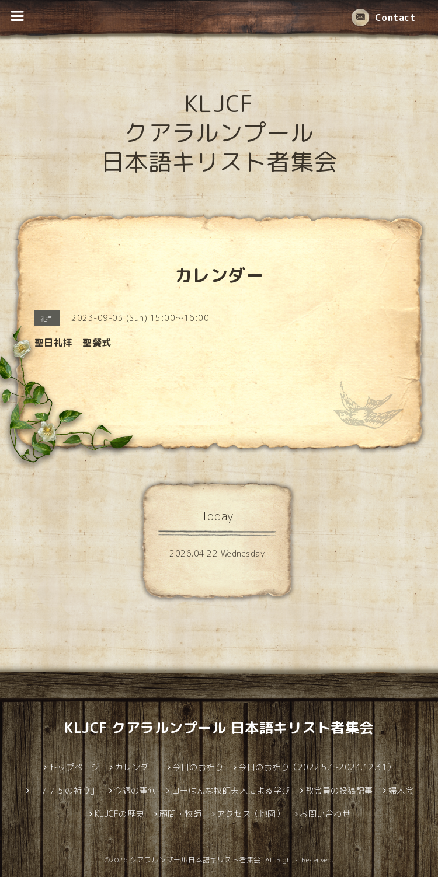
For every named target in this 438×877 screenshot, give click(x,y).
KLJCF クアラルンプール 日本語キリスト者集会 (219, 132)
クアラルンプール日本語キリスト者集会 (195, 860)
